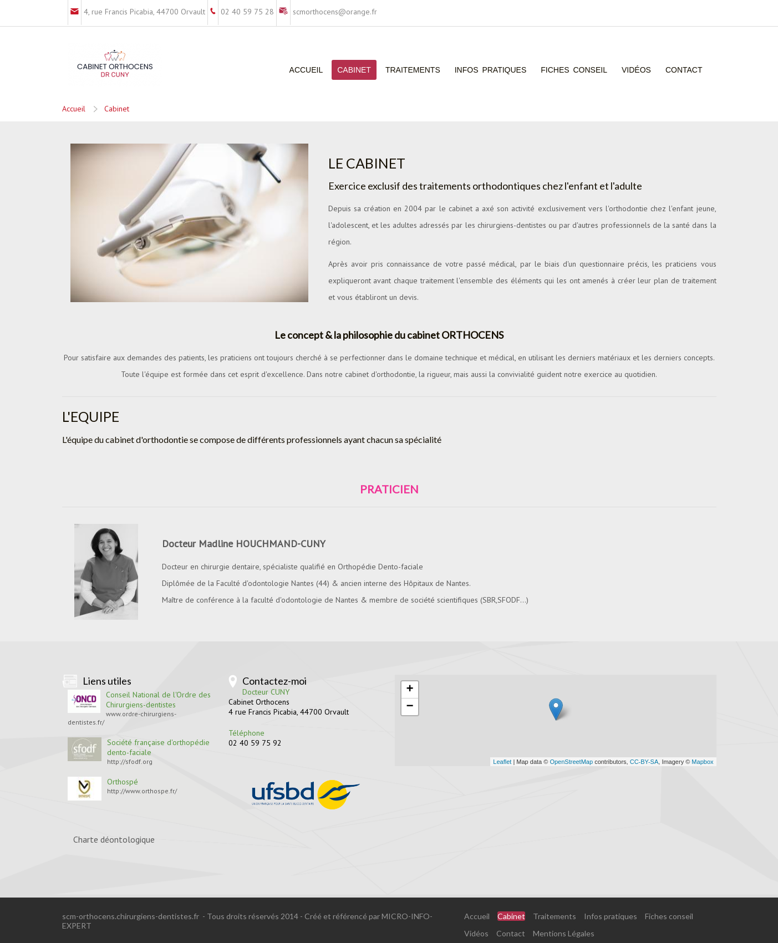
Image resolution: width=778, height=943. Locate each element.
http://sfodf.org (129, 761)
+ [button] (409, 689)
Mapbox (702, 761)
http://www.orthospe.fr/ (142, 791)
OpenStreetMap (571, 761)
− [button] (409, 707)
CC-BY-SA (644, 761)
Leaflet (502, 761)
